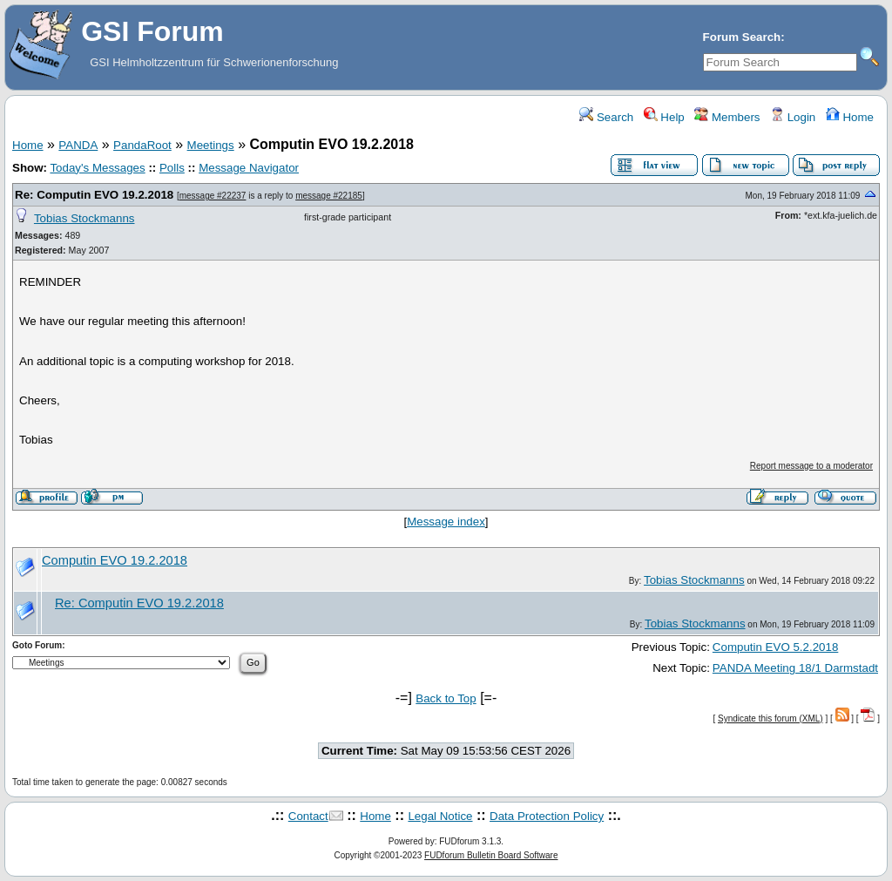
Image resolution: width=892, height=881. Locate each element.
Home (850, 117)
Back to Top (446, 698)
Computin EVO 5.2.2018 (775, 647)
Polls (172, 167)
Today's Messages (97, 167)
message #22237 (213, 195)
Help (664, 117)
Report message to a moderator (811, 466)
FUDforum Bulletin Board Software (491, 855)
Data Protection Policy (547, 816)
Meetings (210, 145)
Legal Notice (440, 816)
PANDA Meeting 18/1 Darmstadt (795, 667)
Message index (446, 521)
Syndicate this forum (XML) (770, 718)
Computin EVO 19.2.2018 (114, 560)
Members (727, 117)
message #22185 (328, 195)
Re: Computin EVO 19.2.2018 (94, 194)
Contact (308, 816)
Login (792, 117)
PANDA (78, 145)
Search (606, 117)
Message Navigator (249, 167)
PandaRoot (142, 145)
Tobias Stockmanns (84, 218)
